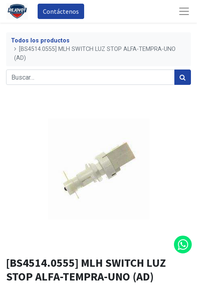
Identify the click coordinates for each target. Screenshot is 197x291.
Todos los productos (40, 40)
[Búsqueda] (182, 77)
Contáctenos (61, 11)
